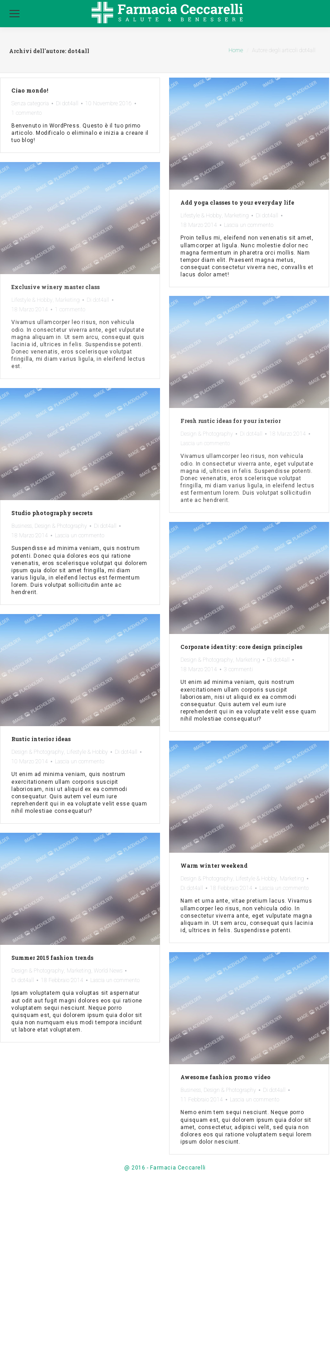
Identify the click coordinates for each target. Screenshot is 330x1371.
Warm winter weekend (214, 865)
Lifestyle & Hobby (201, 215)
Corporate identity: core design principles (241, 646)
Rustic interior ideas (41, 738)
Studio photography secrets (51, 512)
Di (67, 103)
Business (21, 526)
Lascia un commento (248, 225)
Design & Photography (206, 434)
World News (108, 971)
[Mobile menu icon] (14, 13)
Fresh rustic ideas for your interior (230, 420)
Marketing (236, 215)
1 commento (26, 113)
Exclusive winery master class (55, 286)
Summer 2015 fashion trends (52, 957)
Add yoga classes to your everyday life (237, 202)
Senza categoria (30, 103)
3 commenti (238, 669)
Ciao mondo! (29, 90)
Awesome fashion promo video (225, 1077)
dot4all (78, 50)
